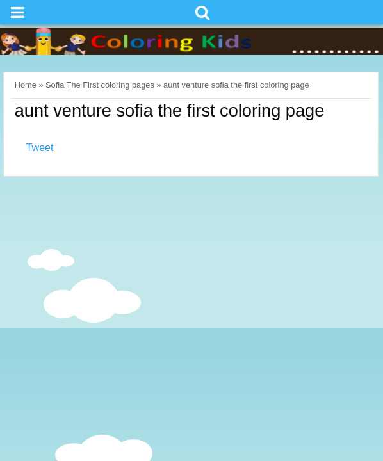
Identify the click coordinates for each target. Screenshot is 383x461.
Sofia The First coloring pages (99, 85)
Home (26, 85)
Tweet (40, 147)
